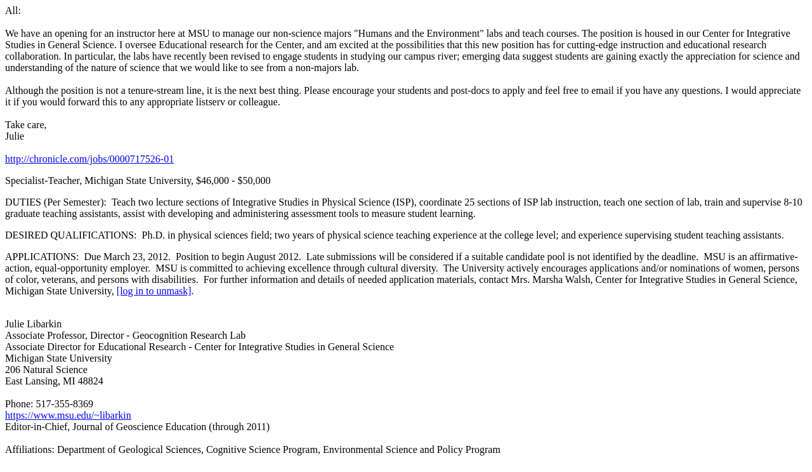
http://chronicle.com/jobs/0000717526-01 (89, 159)
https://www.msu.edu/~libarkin (68, 415)
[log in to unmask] (154, 290)
